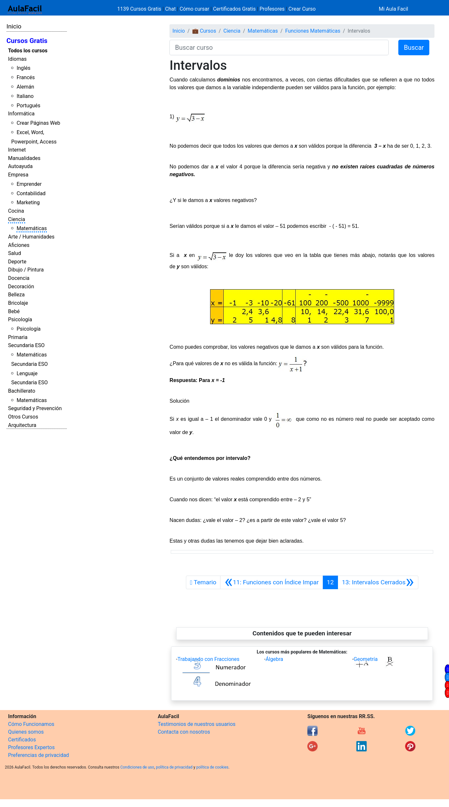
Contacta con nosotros (184, 732)
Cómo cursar (194, 9)
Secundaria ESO (26, 345)
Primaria (17, 337)
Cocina (16, 211)
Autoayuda (20, 166)
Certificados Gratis (234, 9)
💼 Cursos (204, 31)
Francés (25, 77)
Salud (14, 253)
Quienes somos (26, 732)
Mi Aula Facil (393, 9)
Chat (170, 9)
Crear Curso (302, 9)
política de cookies (212, 767)
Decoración (21, 286)
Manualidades (24, 158)
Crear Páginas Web (38, 123)
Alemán (25, 87)
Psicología (20, 319)
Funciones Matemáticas (312, 31)
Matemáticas (31, 228)
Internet (17, 150)
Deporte (17, 262)
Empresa (18, 175)
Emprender (29, 184)
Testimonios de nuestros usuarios (197, 724)
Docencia (18, 278)
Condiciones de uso (137, 767)
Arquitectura (22, 425)
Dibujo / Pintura (26, 270)
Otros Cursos (23, 417)
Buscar (414, 47)
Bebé (14, 311)
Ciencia (16, 219)
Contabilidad (31, 193)
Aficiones (18, 245)
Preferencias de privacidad (38, 755)
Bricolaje (18, 303)
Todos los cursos (27, 51)
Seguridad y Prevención (35, 408)
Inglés (23, 68)
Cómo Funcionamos (31, 724)
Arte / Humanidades (31, 237)
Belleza (16, 295)
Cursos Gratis (26, 41)
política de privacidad (174, 767)
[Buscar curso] (279, 47)
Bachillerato (21, 391)
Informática (21, 114)
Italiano (25, 96)
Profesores (272, 9)
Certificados (22, 740)
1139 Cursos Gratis (139, 9)
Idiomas (17, 59)
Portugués (28, 105)
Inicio (13, 26)
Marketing (27, 202)
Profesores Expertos (31, 747)
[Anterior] (271, 582)
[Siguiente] (378, 582)
